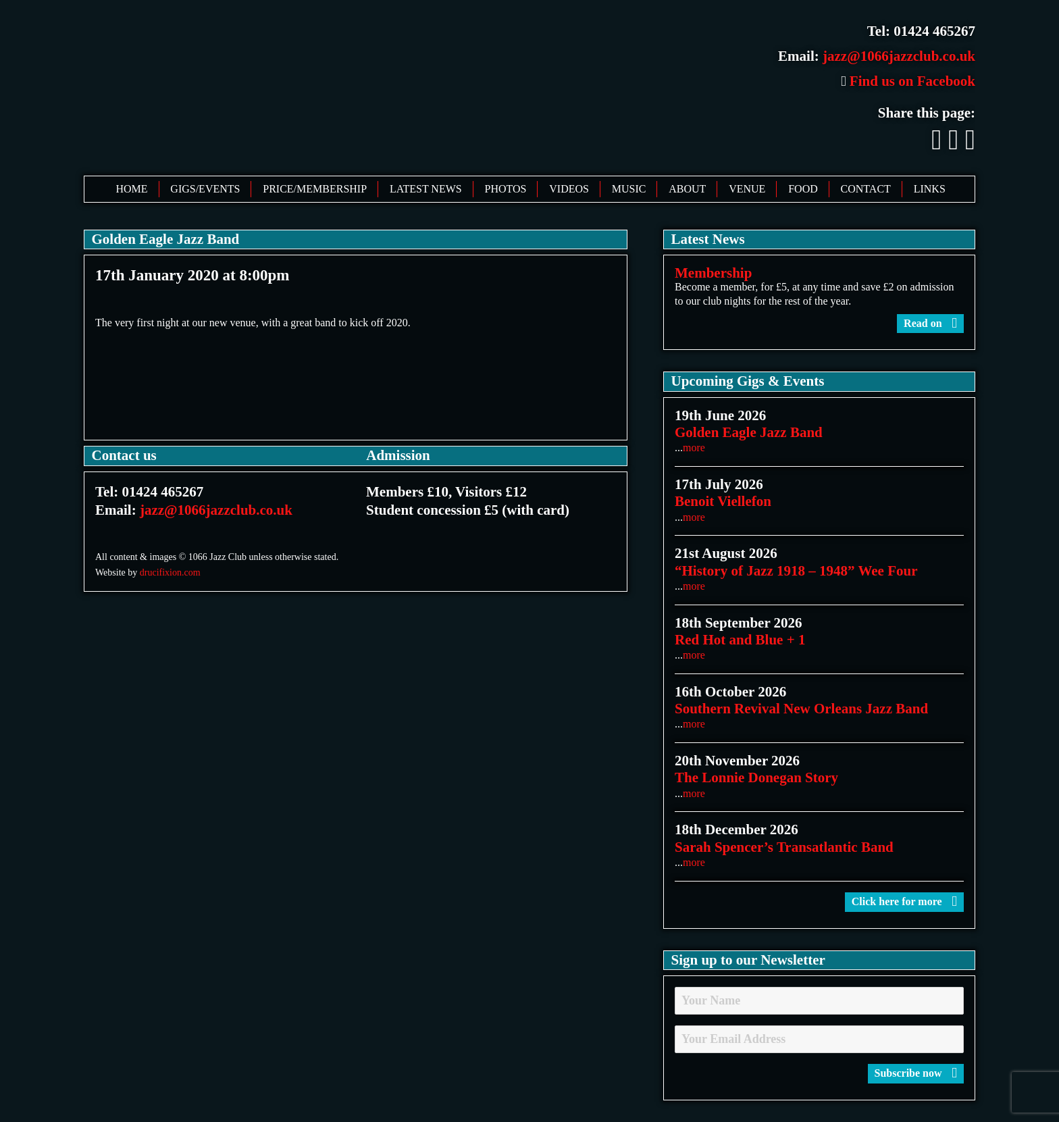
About (687, 189)
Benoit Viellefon (723, 501)
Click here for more (904, 901)
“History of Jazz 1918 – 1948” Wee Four (796, 571)
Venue (747, 189)
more (694, 447)
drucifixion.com (170, 572)
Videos (569, 189)
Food (803, 189)
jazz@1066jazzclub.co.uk (899, 56)
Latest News (426, 189)
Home (131, 189)
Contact (866, 189)
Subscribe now (916, 1073)
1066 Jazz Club (291, 86)
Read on (930, 323)
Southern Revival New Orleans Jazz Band (801, 708)
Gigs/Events (205, 189)
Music (629, 189)
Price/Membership (315, 189)
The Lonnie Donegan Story (756, 777)
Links (930, 189)
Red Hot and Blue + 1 (740, 640)
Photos (506, 189)
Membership (713, 273)
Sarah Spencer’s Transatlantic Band (784, 847)
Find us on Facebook (908, 81)
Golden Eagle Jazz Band (749, 432)
